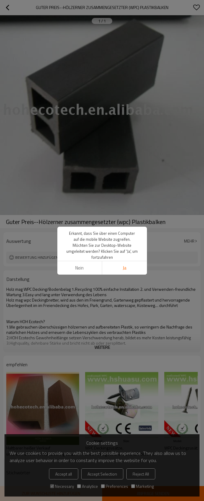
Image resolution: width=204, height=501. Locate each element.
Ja (124, 267)
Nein (79, 267)
